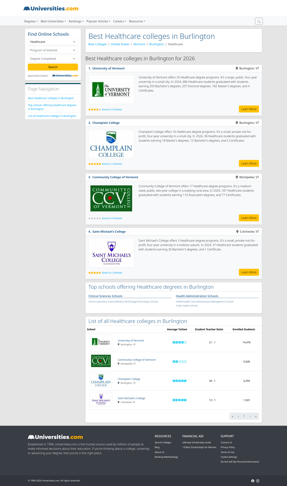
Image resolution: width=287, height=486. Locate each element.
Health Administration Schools (197, 296)
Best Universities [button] (52, 21)
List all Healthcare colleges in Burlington (52, 116)
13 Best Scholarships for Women (199, 447)
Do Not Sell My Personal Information (240, 461)
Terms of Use (227, 452)
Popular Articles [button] (97, 21)
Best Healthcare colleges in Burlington (51, 98)
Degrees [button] (30, 21)
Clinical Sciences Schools (105, 296)
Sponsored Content (38, 76)
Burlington (156, 44)
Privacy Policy (228, 447)
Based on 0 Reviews (112, 218)
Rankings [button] (75, 21)
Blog (157, 447)
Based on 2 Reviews (112, 163)
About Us (159, 452)
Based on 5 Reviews (112, 109)
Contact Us (226, 442)
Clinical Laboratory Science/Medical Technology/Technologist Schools (123, 301)
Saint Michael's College (109, 232)
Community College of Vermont (115, 177)
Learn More (249, 109)
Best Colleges (97, 44)
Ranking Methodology (166, 457)
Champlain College (106, 123)
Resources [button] (136, 21)
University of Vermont (108, 68)
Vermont (139, 44)
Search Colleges (163, 442)
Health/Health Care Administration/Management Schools (205, 301)
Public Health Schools (187, 305)
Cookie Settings (229, 457)
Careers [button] (118, 21)
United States (120, 44)
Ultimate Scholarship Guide (196, 442)
